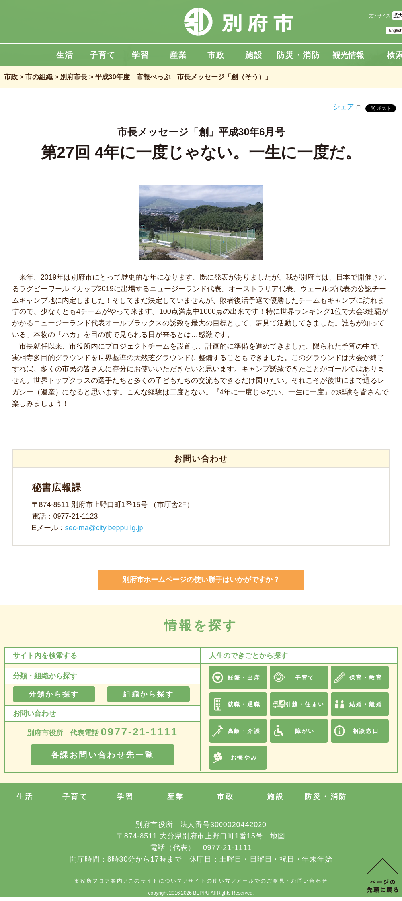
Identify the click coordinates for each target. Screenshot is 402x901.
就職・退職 (244, 704)
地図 (277, 836)
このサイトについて (155, 881)
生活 (65, 55)
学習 (140, 55)
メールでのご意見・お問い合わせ (282, 881)
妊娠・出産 (244, 677)
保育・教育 (365, 677)
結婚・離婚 (365, 704)
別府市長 (73, 77)
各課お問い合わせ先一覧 (102, 754)
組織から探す (148, 694)
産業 (178, 55)
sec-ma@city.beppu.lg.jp (104, 528)
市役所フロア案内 (98, 881)
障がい (305, 731)
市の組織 (39, 77)
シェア (343, 107)
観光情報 (348, 55)
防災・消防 (298, 55)
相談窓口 (366, 731)
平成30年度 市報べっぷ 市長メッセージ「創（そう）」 (183, 77)
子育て (103, 55)
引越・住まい (304, 704)
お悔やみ (244, 757)
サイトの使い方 (209, 881)
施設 (254, 55)
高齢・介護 (244, 731)
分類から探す (54, 694)
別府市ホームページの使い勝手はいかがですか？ (201, 580)
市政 (216, 55)
